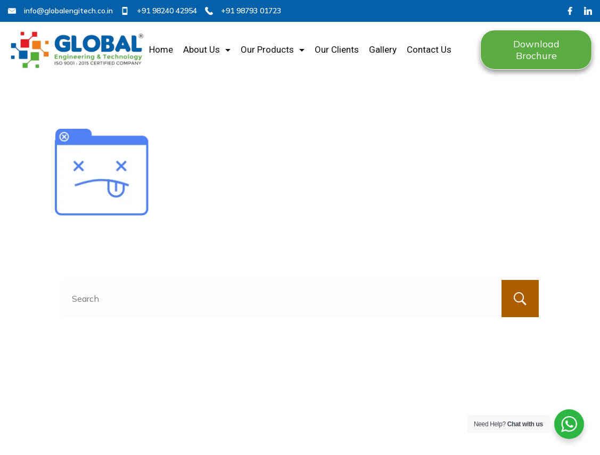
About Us (207, 49)
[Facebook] (570, 11)
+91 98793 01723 (251, 10)
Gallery (383, 49)
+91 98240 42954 (167, 10)
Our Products (273, 49)
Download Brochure (536, 50)
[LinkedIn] (588, 11)
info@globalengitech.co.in (68, 10)
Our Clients (337, 49)
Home (161, 49)
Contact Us (429, 49)
